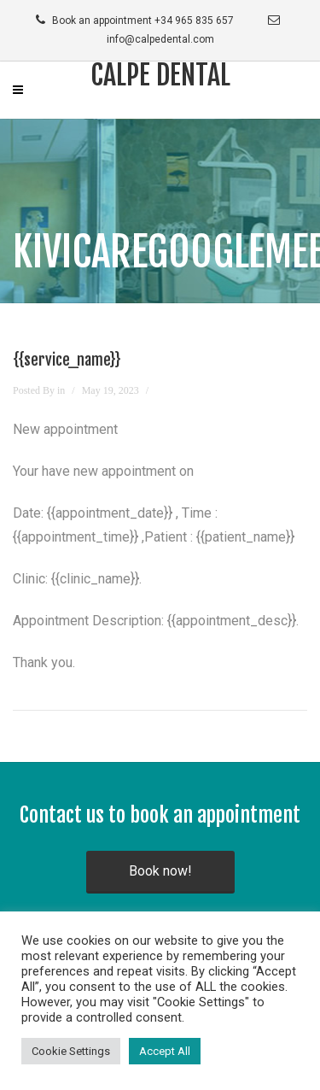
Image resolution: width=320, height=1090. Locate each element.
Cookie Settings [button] (71, 1051)
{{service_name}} (67, 359)
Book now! (160, 871)
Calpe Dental (160, 75)
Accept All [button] (164, 1051)
